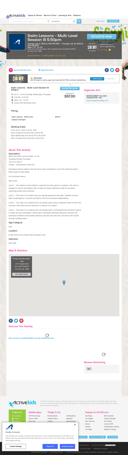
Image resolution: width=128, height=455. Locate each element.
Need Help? (100, 21)
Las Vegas (88, 429)
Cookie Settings (110, 445)
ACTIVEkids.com (15, 15)
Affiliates (112, 437)
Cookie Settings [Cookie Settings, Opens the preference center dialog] (16, 446)
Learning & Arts (64, 15)
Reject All (50, 446)
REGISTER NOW (70, 88)
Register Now (101, 36)
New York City (89, 421)
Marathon (69, 418)
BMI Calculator (109, 416)
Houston (88, 427)
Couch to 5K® (33, 418)
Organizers (113, 21)
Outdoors (77, 15)
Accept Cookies (67, 446)
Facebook (18, 416)
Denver (87, 424)
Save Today (104, 50)
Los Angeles (89, 418)
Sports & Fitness (35, 15)
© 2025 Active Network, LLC (74, 452)
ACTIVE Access (85, 448)
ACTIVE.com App (34, 416)
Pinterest (18, 421)
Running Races (53, 416)
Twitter (17, 418)
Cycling (50, 421)
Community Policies (56, 452)
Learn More (111, 79)
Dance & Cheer (50, 15)
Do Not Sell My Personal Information (104, 445)
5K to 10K (32, 421)
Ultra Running (70, 421)
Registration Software (100, 448)
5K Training (108, 421)
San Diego (88, 416)
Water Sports (34, 56)
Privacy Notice (84, 445)
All (89, 369)
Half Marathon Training (111, 427)
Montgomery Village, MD (54, 56)
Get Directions (21, 274)
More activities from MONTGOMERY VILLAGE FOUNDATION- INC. (31, 338)
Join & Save (97, 79)
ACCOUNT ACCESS (97, 437)
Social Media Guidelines (39, 452)
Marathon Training (110, 429)
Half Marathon (71, 416)
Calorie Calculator (110, 418)
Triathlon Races (53, 418)
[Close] (74, 424)
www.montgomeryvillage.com (97, 100)
